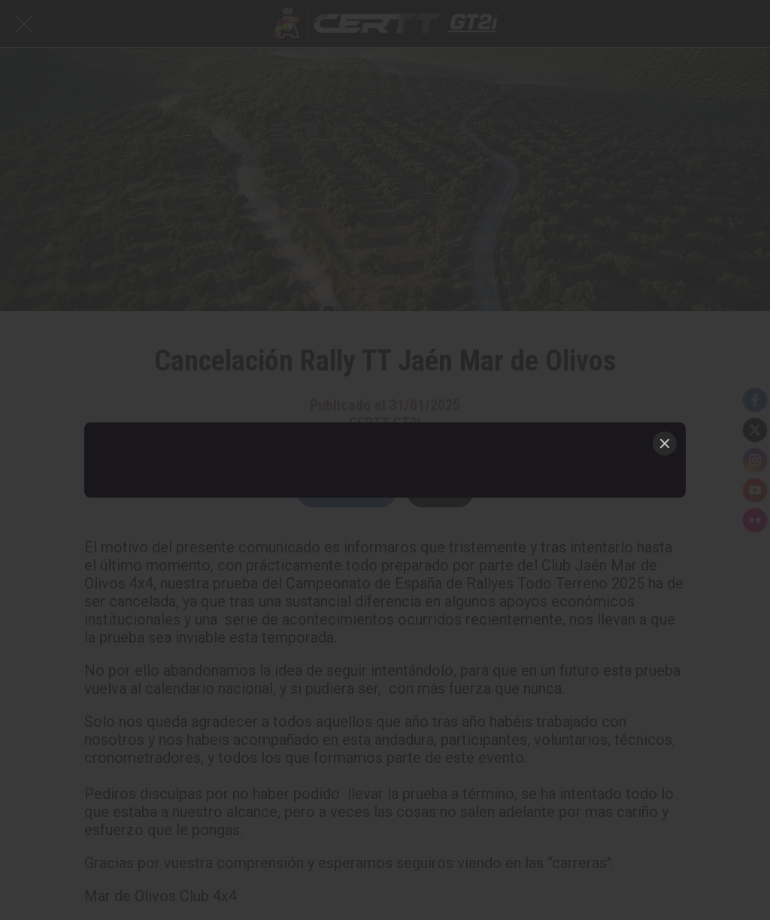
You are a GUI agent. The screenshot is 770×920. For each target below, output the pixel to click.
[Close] (665, 443)
